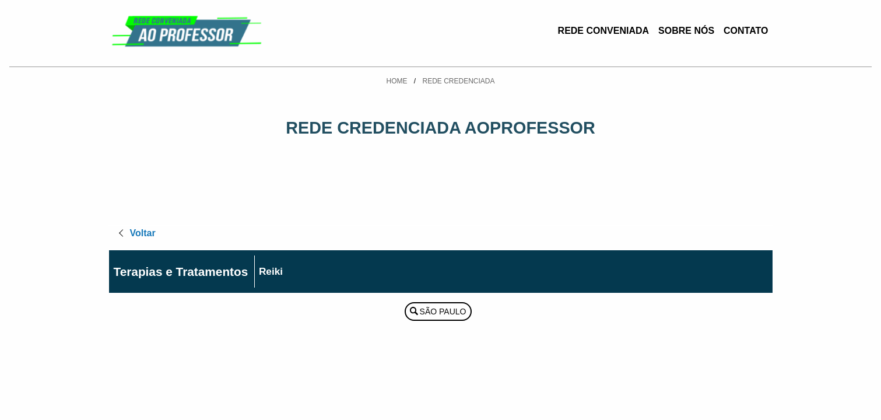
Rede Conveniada (603, 31)
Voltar (143, 233)
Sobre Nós (686, 31)
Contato (746, 31)
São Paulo (443, 311)
